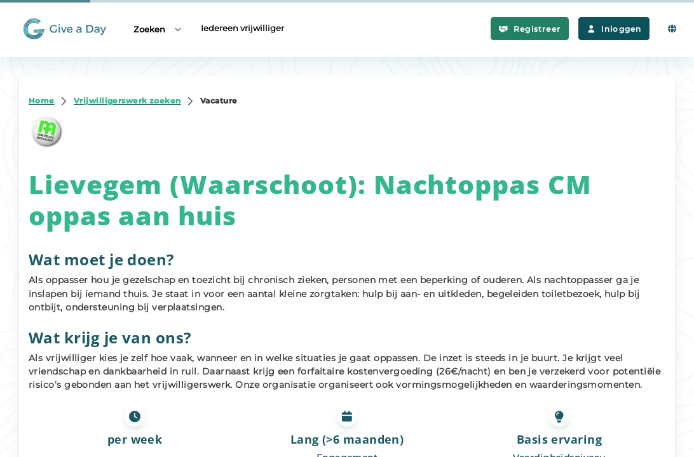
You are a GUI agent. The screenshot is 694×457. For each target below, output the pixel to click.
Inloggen (614, 29)
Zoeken (158, 28)
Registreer (530, 29)
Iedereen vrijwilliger (242, 28)
